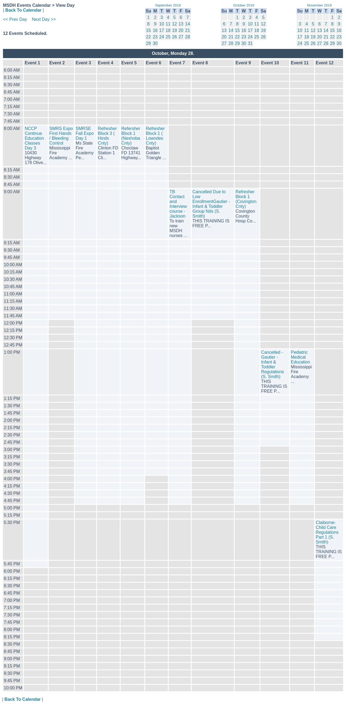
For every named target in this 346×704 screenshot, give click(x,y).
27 (180, 37)
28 (187, 37)
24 (161, 37)
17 (161, 30)
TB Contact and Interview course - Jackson (178, 203)
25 (168, 37)
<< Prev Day (15, 19)
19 (174, 30)
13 (180, 24)
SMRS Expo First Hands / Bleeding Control (61, 135)
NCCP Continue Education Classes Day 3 (34, 138)
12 (174, 24)
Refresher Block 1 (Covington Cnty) (245, 199)
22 (148, 37)
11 (168, 24)
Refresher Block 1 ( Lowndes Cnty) (155, 135)
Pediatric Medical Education (300, 357)
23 (155, 37)
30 (155, 43)
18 (168, 30)
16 (155, 30)
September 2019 (168, 5)
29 (148, 43)
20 (180, 30)
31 (250, 43)
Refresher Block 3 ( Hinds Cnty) (107, 135)
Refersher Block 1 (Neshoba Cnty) (130, 135)
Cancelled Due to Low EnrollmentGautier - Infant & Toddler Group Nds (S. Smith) (211, 203)
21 (187, 30)
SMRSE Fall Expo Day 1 (85, 133)
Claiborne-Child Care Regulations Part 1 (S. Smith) (327, 532)
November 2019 (319, 5)
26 (174, 37)
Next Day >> (44, 19)
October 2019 (243, 5)
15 (148, 30)
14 (187, 24)
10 (161, 24)
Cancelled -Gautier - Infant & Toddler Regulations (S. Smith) (272, 364)
